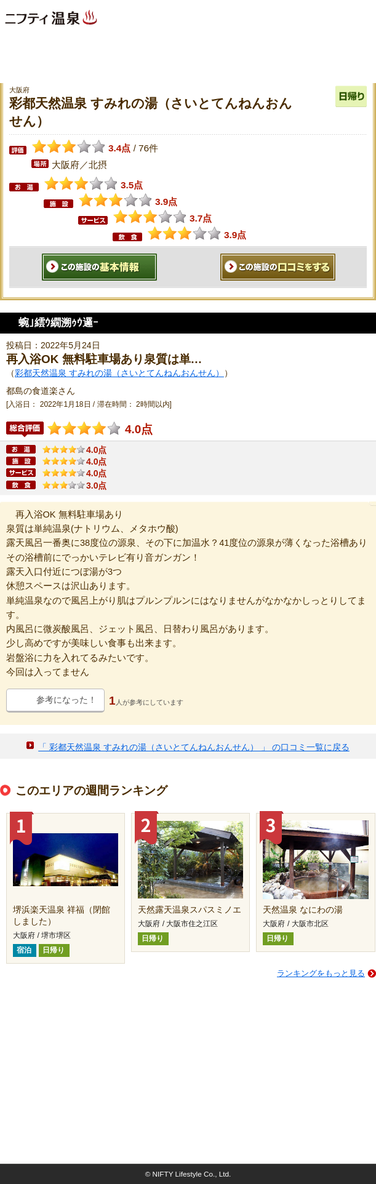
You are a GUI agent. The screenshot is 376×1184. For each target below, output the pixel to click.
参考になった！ (66, 700)
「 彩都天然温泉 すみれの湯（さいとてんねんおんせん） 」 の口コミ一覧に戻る (194, 747)
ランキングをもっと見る (321, 973)
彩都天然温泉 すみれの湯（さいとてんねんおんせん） (119, 373)
